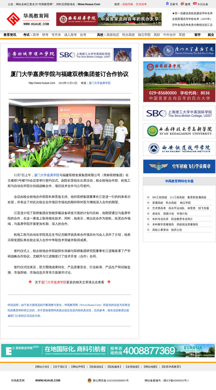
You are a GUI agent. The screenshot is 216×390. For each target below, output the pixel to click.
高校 (100, 35)
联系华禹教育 (171, 366)
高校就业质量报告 (187, 224)
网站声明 (78, 366)
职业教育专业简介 (182, 219)
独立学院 (185, 202)
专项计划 (182, 213)
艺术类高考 (159, 208)
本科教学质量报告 (163, 224)
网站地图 (150, 366)
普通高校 (157, 202)
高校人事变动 (160, 229)
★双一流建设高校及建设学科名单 (192, 13)
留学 (197, 35)
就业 (211, 35)
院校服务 (114, 366)
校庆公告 (176, 229)
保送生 (156, 213)
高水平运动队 (177, 208)
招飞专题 (203, 208)
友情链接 (132, 366)
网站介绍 (42, 366)
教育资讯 (10, 35)
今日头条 (202, 4)
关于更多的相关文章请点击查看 (69, 282)
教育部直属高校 (196, 197)
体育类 (191, 208)
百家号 (174, 4)
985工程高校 (159, 197)
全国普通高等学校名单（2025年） (192, 19)
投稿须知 (96, 366)
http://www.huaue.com (42, 83)
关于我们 (60, 366)
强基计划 (168, 213)
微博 (187, 4)
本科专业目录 (160, 219)
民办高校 (171, 202)
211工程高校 (177, 197)
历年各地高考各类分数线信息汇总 (192, 24)
